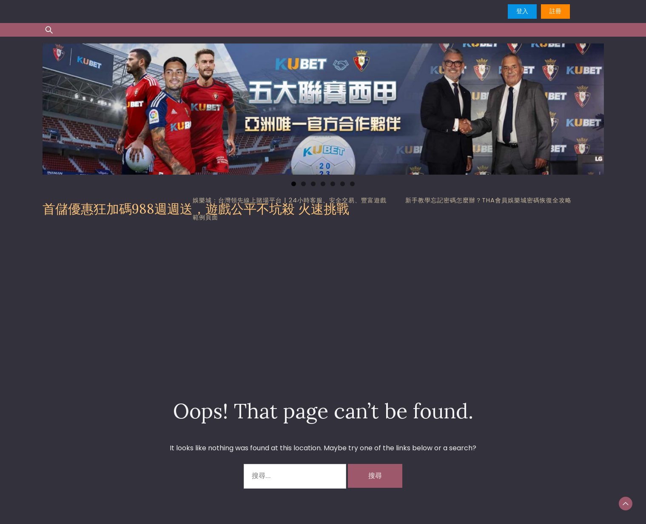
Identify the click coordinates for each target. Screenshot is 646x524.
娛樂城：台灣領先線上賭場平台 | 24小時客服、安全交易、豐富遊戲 (290, 200)
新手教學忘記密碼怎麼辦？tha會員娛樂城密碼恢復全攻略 (488, 200)
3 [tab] (313, 183)
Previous (53, 107)
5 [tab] (332, 183)
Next (593, 107)
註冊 (555, 11)
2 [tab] (303, 183)
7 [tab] (352, 183)
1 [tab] (293, 183)
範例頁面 (205, 217)
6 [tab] (342, 183)
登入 (522, 11)
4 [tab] (323, 183)
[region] (323, 109)
